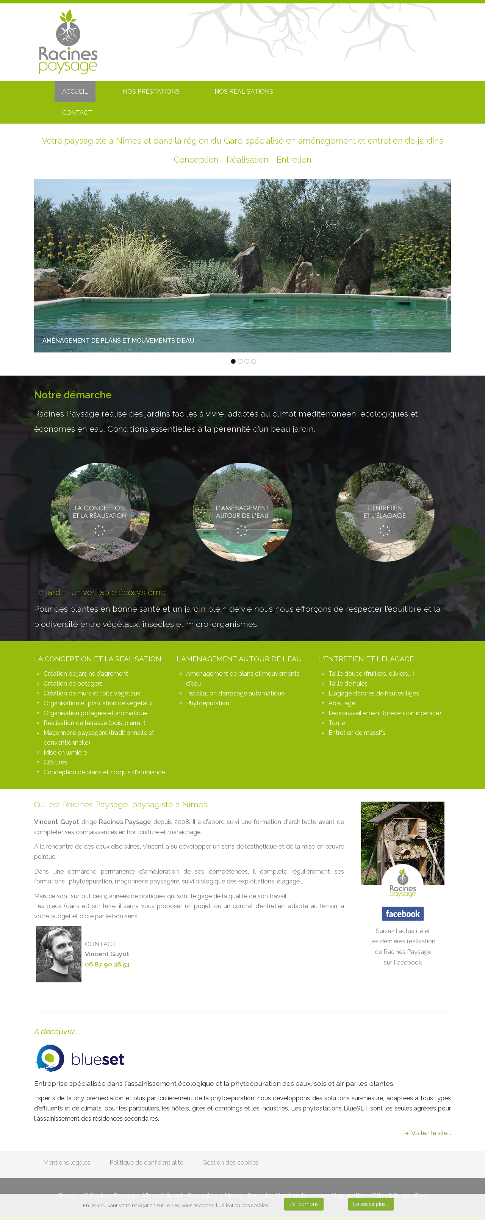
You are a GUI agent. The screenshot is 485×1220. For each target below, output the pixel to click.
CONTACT (77, 112)
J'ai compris (304, 1204)
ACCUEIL (75, 91)
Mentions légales (67, 1162)
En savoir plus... (371, 1204)
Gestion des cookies (230, 1162)
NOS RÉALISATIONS (243, 91)
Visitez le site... (431, 1133)
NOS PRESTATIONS (151, 91)
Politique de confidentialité (146, 1162)
